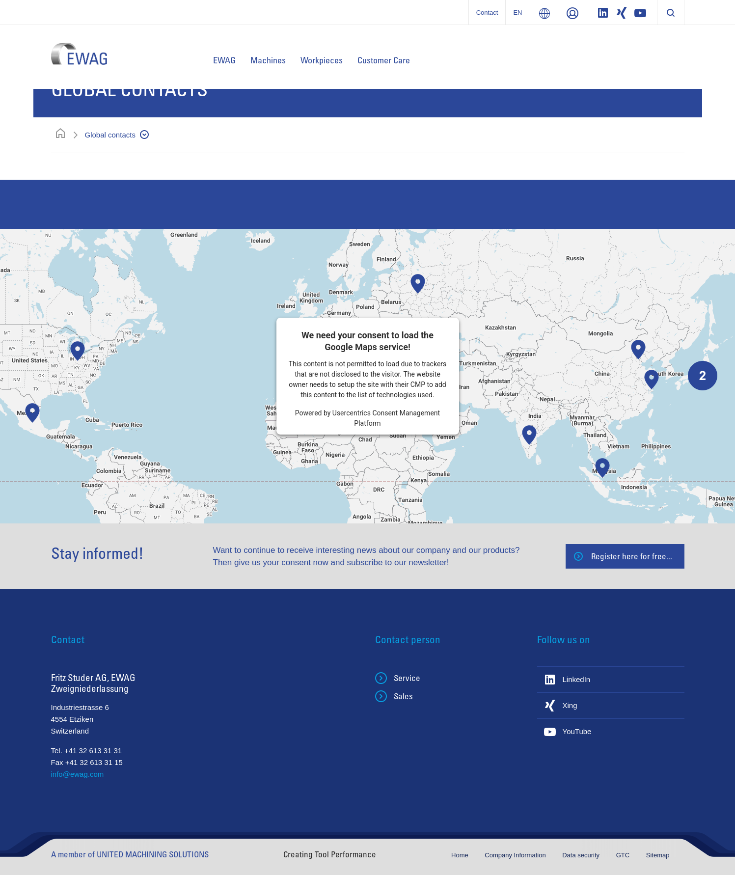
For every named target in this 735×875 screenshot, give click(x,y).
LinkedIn (577, 679)
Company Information (516, 855)
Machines (268, 60)
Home (460, 855)
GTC (623, 855)
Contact (487, 12)
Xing (570, 705)
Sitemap (658, 855)
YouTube (577, 731)
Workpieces (321, 60)
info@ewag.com (77, 774)
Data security (581, 855)
